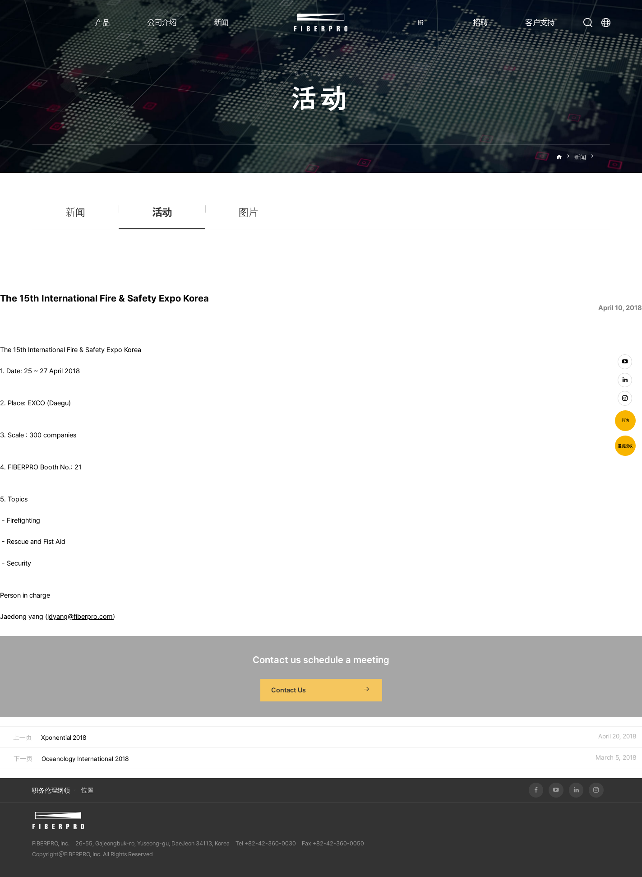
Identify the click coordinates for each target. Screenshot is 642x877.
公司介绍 (161, 22)
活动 (604, 157)
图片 (249, 212)
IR (421, 22)
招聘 (480, 22)
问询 (625, 420)
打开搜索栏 (587, 22)
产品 (102, 22)
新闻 (221, 22)
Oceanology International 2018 (85, 758)
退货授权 (625, 446)
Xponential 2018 (63, 737)
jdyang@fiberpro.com (80, 617)
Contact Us (321, 690)
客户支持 (539, 22)
